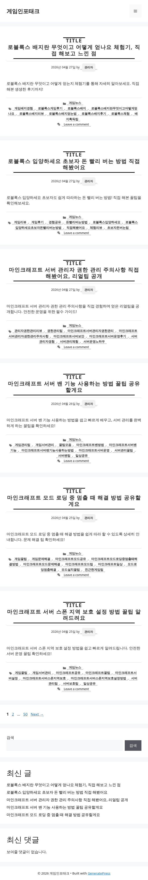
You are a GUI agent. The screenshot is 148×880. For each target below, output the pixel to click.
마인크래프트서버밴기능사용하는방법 (47, 450)
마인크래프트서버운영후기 (107, 336)
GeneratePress (99, 873)
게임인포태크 (23, 11)
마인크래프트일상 (110, 564)
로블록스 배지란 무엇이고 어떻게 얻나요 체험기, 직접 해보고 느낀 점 (74, 50)
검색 (10, 737)
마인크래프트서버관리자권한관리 (91, 331)
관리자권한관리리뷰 (28, 331)
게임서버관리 (45, 445)
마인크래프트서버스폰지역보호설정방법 (98, 678)
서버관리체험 (69, 341)
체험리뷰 (96, 227)
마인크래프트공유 (68, 673)
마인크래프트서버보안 (68, 336)
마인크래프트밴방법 (90, 445)
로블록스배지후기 (94, 113)
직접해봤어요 (75, 227)
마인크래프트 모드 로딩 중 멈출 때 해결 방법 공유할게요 (74, 500)
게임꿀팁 (20, 559)
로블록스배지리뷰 (31, 113)
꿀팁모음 (65, 445)
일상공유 (81, 455)
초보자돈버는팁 (118, 227)
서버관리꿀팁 (123, 450)
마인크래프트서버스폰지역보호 (44, 678)
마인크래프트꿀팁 (98, 673)
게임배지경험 (23, 108)
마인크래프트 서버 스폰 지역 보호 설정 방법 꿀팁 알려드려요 (74, 615)
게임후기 (37, 222)
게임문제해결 (41, 559)
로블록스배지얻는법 (63, 113)
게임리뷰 (20, 222)
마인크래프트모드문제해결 (41, 564)
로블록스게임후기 (50, 108)
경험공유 (55, 222)
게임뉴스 (75, 103)
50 (26, 714)
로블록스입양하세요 (106, 222)
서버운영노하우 (94, 341)
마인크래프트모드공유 (70, 559)
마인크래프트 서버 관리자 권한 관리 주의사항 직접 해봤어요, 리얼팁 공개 (74, 273)
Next (37, 714)
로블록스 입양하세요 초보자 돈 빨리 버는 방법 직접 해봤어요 (74, 164)
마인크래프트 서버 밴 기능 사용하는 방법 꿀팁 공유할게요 (74, 386)
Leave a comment (76, 124)
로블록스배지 (77, 108)
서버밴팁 (64, 455)
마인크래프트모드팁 (79, 564)
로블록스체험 (120, 113)
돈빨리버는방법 (76, 222)
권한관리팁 (54, 331)
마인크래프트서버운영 (94, 450)
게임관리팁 (22, 445)
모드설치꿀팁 (70, 569)
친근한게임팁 (94, 569)
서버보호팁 (70, 683)
